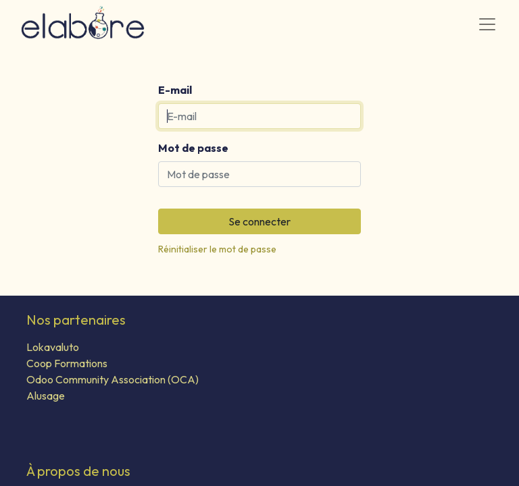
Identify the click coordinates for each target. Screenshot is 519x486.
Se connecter (259, 221)
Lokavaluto (52, 347)
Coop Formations (66, 363)
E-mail (175, 90)
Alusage (45, 395)
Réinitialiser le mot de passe (217, 249)
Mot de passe (193, 148)
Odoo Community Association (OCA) (112, 379)
